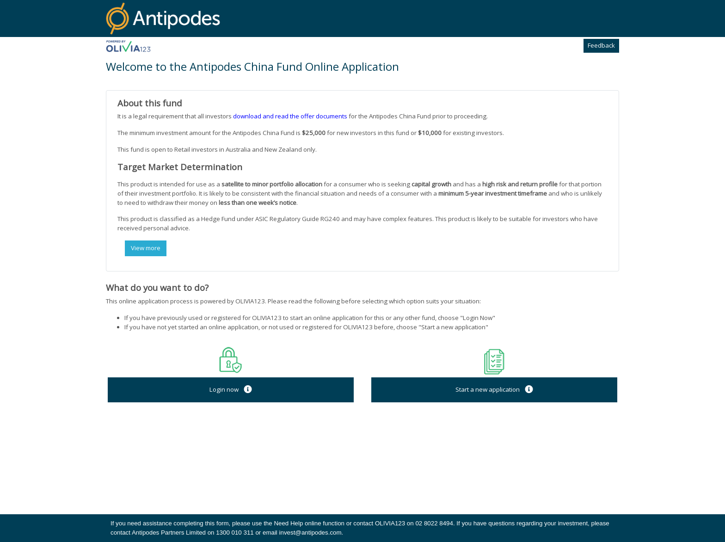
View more (145, 248)
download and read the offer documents (290, 116)
